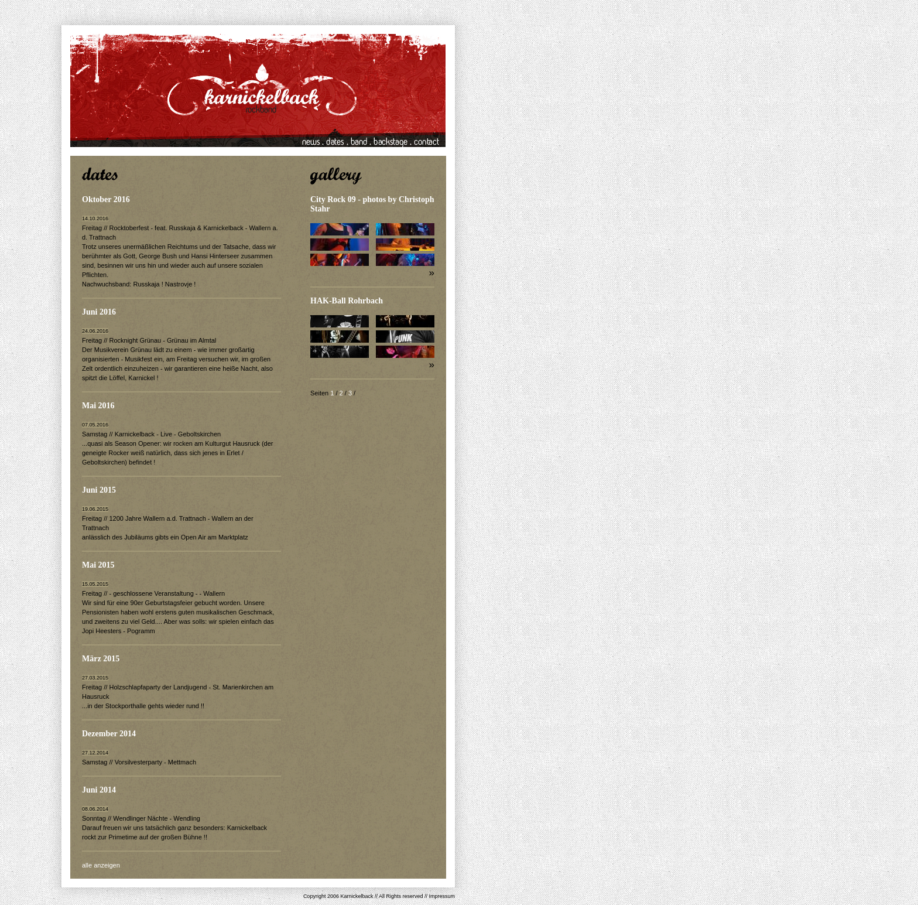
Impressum (442, 896)
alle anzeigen (101, 865)
